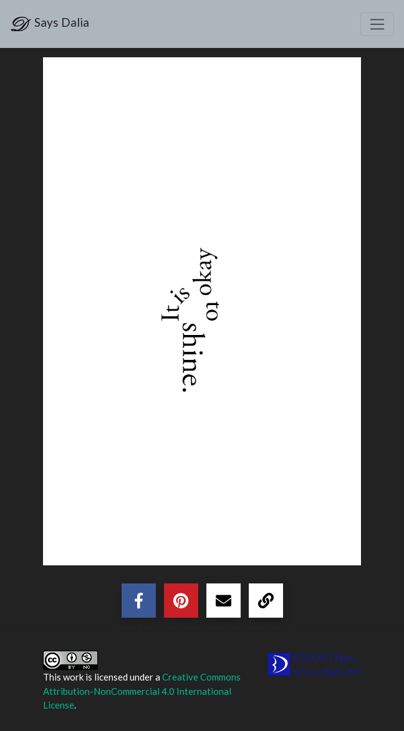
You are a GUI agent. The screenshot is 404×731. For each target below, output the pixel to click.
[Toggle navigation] (377, 24)
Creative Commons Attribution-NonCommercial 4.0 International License (142, 690)
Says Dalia (49, 24)
